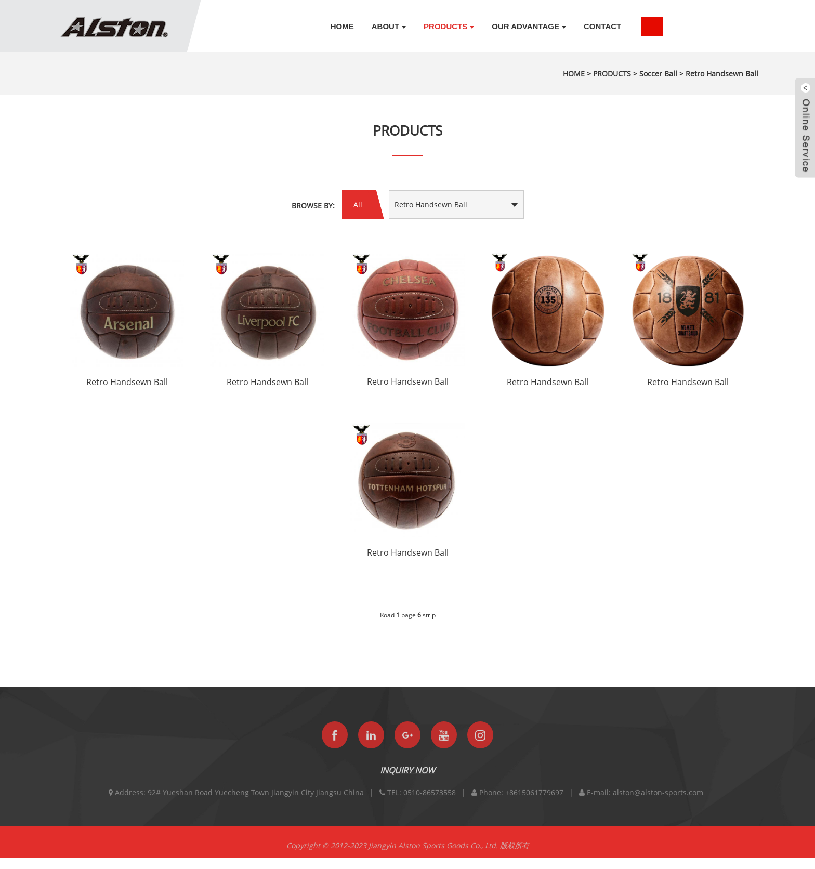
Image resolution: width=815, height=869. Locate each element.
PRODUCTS (612, 73)
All (357, 204)
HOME (574, 73)
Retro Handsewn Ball (722, 73)
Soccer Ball (658, 73)
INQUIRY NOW (407, 780)
